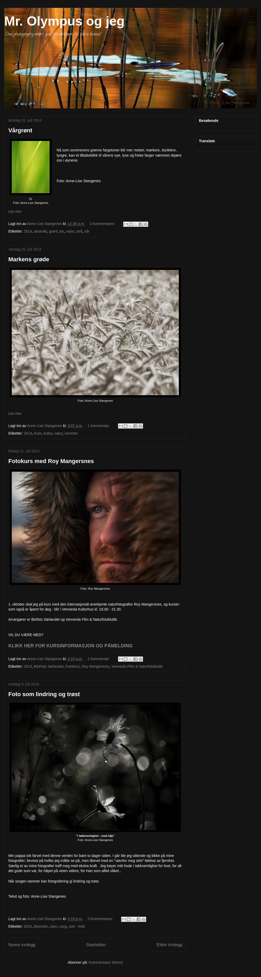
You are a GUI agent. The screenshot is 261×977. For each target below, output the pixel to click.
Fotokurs (73, 666)
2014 (28, 231)
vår (86, 231)
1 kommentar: (99, 426)
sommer (71, 433)
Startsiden (96, 944)
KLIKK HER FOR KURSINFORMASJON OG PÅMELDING (70, 645)
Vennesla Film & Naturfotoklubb (137, 666)
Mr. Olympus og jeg (64, 21)
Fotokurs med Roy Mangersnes (51, 461)
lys (62, 231)
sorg (63, 926)
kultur (48, 433)
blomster (41, 926)
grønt (53, 231)
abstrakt (40, 231)
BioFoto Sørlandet (48, 666)
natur (70, 231)
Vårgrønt (20, 130)
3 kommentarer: (101, 919)
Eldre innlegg (169, 944)
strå (79, 231)
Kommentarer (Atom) (106, 962)
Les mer (15, 211)
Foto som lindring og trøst (44, 694)
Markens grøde (28, 259)
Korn (38, 433)
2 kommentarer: (103, 224)
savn (54, 926)
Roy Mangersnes (95, 666)
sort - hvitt (77, 926)
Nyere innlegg (21, 944)
